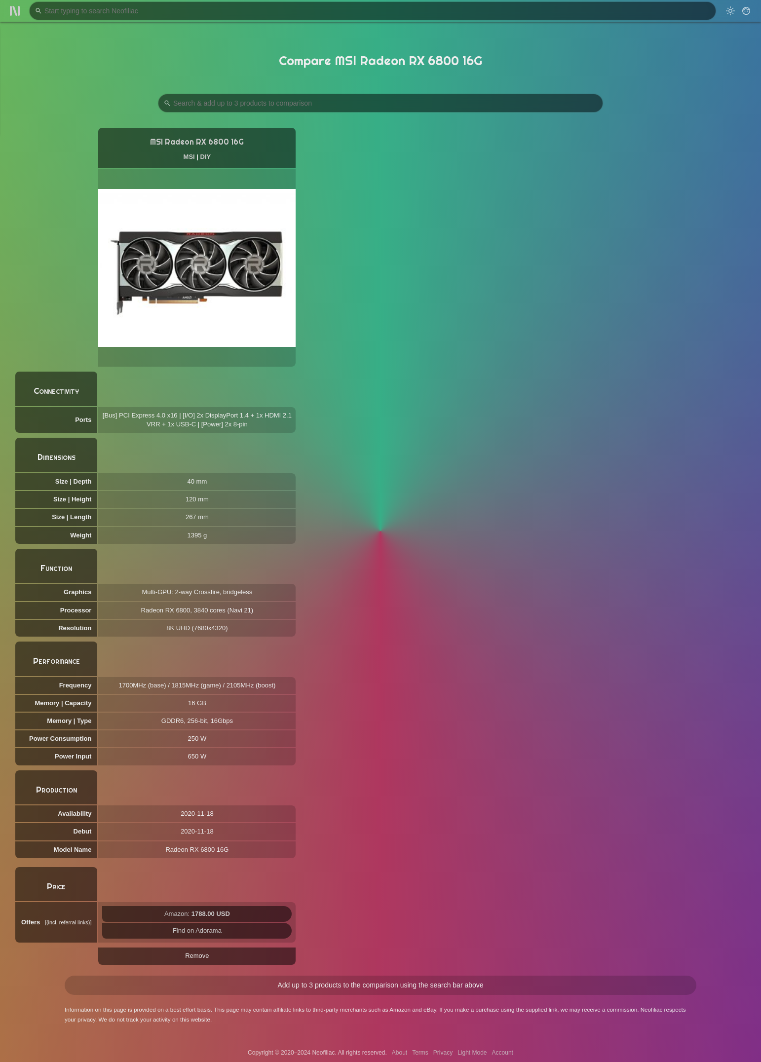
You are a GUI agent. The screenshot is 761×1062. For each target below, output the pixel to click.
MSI (189, 156)
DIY (205, 156)
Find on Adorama (197, 930)
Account (502, 1052)
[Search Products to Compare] (380, 103)
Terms (420, 1052)
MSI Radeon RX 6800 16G (197, 142)
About (399, 1052)
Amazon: (197, 913)
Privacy (443, 1052)
